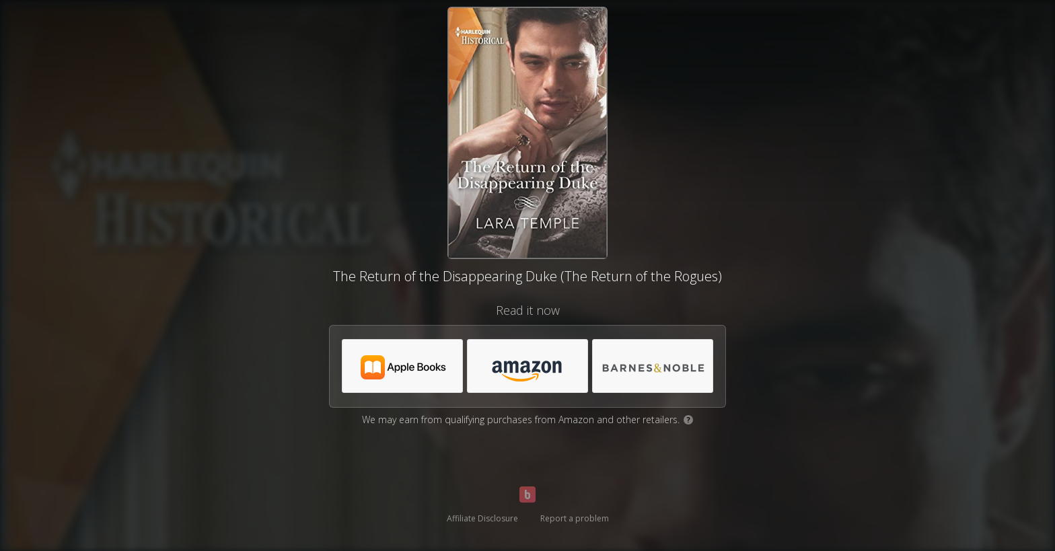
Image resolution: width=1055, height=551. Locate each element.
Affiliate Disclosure (482, 518)
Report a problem (574, 518)
